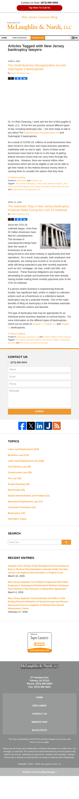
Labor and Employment (24, 456)
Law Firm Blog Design (38, 794)
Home (6, 38)
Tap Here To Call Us (39, 7)
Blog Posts (39, 752)
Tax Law (15, 487)
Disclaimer (39, 726)
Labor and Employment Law (27, 468)
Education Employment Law (26, 511)
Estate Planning (19, 493)
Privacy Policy (61, 762)
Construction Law (20, 481)
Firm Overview (24, 38)
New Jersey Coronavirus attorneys (45, 350)
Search (66, 552)
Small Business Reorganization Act (43, 133)
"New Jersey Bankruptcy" (26, 184)
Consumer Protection (22, 517)
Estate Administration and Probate (30, 505)
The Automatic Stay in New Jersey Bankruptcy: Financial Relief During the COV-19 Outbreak (35, 210)
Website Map (39, 743)
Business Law (37, 181)
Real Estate (17, 499)
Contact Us (44, 38)
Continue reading (17, 178)
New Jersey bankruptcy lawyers (29, 347)
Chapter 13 (14, 332)
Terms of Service (36, 765)
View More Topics (18, 529)
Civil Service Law (20, 474)
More (73, 38)
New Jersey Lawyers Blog (39, 27)
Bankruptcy (22, 181)
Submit (39, 418)
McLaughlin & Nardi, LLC (51, 786)
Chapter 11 (51, 328)
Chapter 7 (38, 328)
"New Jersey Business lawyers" (52, 184)
